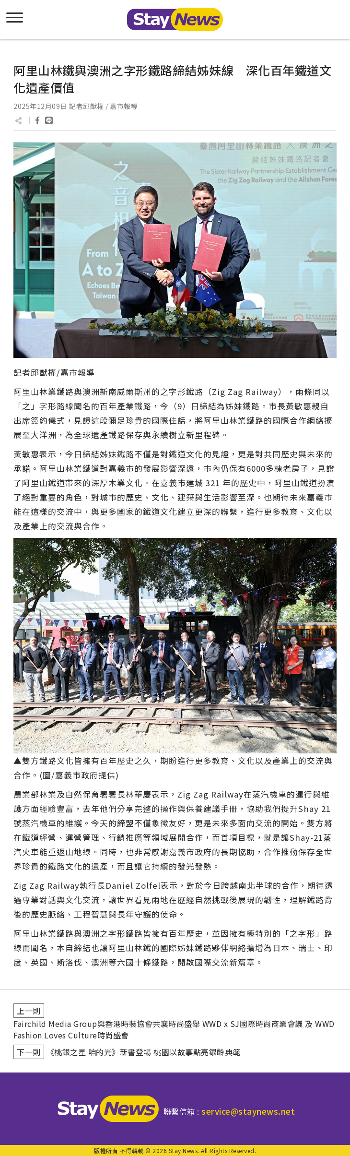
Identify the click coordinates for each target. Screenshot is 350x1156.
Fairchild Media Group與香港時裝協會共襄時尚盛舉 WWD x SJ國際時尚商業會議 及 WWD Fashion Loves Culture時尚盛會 (174, 1029)
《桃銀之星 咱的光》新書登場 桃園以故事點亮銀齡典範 (144, 1052)
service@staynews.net (248, 1111)
